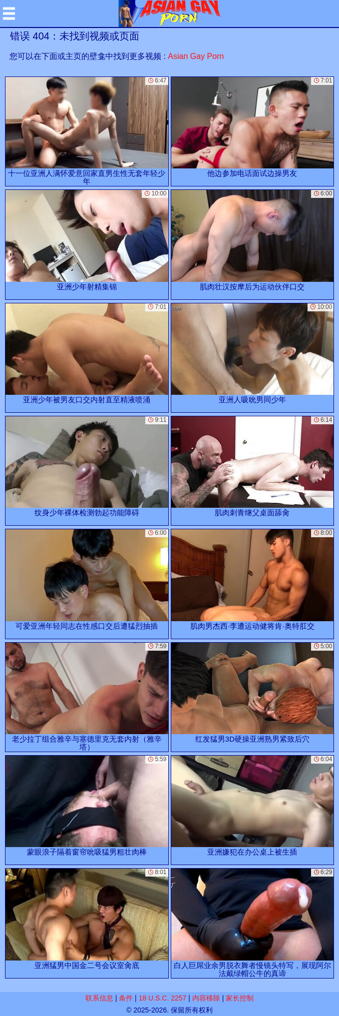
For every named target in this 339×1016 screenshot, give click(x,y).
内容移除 (206, 998)
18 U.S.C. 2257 (163, 998)
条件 (126, 998)
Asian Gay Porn (196, 56)
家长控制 (240, 998)
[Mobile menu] (9, 13)
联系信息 (99, 998)
